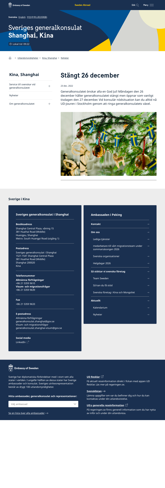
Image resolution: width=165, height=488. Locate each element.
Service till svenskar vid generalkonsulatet (22, 86)
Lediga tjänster (101, 239)
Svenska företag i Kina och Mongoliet (114, 292)
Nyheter (65, 58)
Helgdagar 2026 (102, 263)
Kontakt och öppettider (22, 112)
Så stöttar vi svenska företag (25, 120)
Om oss (95, 232)
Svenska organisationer (106, 256)
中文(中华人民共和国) (37, 17)
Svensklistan (94, 391)
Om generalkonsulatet (22, 103)
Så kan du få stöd (103, 285)
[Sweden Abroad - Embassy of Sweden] (21, 5)
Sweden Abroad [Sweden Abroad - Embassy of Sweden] (82, 4)
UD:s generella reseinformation (105, 405)
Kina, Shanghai (49, 58)
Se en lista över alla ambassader (26, 413)
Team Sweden (101, 278)
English (22, 17)
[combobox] (43, 404)
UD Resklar (93, 376)
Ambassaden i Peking (106, 215)
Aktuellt (95, 300)
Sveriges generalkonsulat (45, 31)
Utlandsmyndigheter (28, 58)
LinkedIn (21, 342)
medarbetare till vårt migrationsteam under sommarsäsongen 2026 (117, 247)
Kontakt (96, 224)
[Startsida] (11, 58)
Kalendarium (100, 307)
